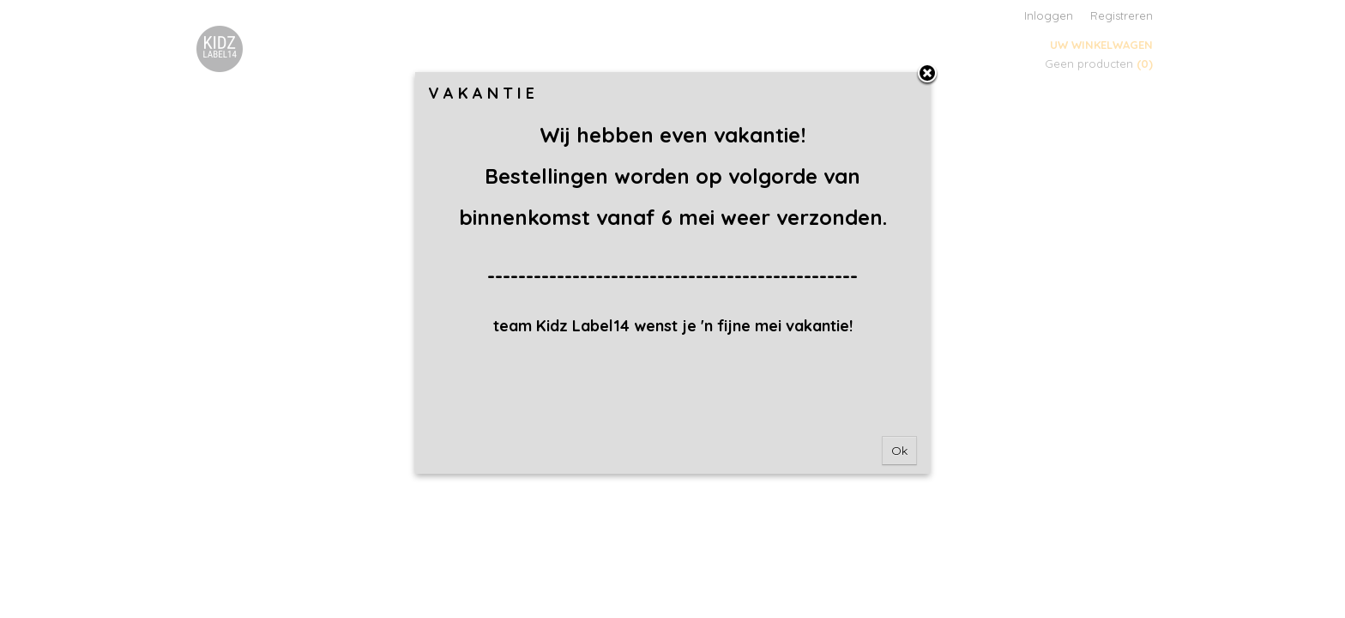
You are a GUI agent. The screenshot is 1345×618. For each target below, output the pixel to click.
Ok (899, 450)
